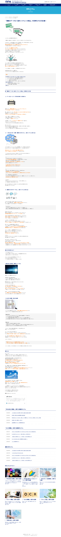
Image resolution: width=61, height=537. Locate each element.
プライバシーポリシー (35, 534)
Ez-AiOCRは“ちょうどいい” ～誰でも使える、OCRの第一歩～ (21, 434)
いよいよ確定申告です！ (15, 441)
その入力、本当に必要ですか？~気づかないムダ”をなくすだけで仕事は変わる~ (24, 431)
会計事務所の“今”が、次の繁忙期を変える (18, 422)
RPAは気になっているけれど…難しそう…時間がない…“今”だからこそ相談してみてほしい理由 (26, 417)
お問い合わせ (48, 1)
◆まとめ (7, 85)
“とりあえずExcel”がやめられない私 (17, 452)
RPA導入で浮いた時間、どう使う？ (17, 420)
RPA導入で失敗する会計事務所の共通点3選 (18, 415)
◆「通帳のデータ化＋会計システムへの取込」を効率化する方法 (15, 76)
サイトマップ (54, 1)
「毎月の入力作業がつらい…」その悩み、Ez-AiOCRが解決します (22, 436)
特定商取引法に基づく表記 (26, 534)
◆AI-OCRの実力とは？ (9, 82)
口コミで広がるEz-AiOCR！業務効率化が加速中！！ (20, 439)
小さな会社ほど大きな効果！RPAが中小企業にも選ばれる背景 (21, 412)
